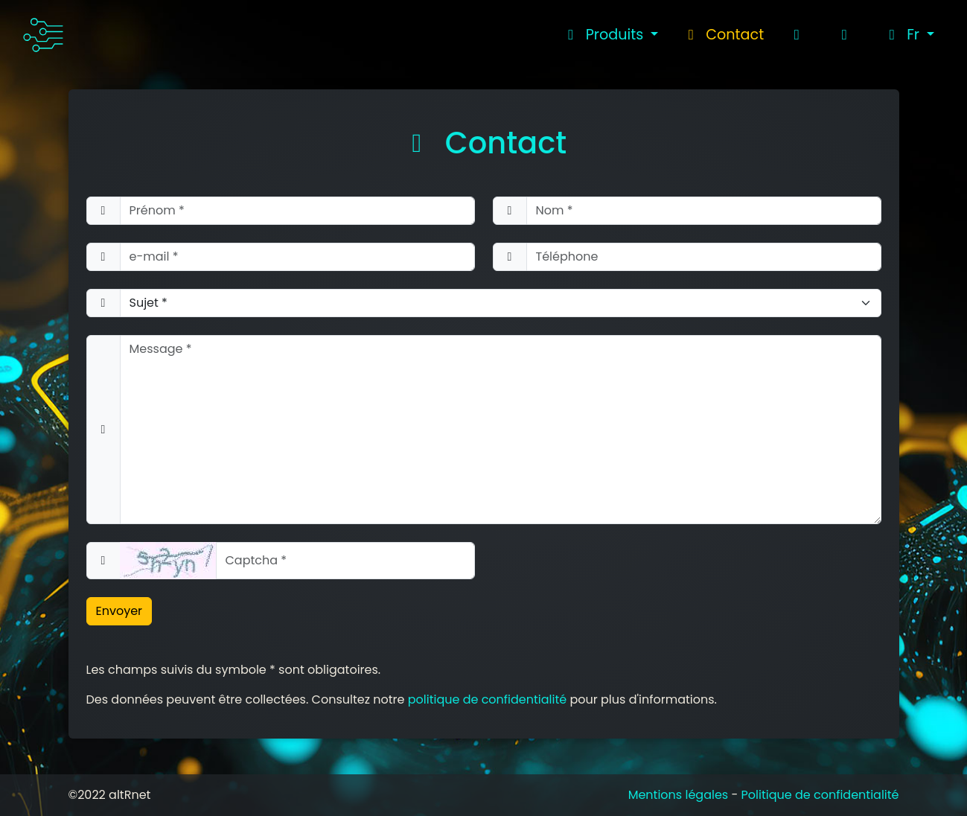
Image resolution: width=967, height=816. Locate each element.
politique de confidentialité (487, 699)
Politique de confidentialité (820, 794)
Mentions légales (678, 794)
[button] (908, 35)
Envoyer (119, 610)
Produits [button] (605, 35)
